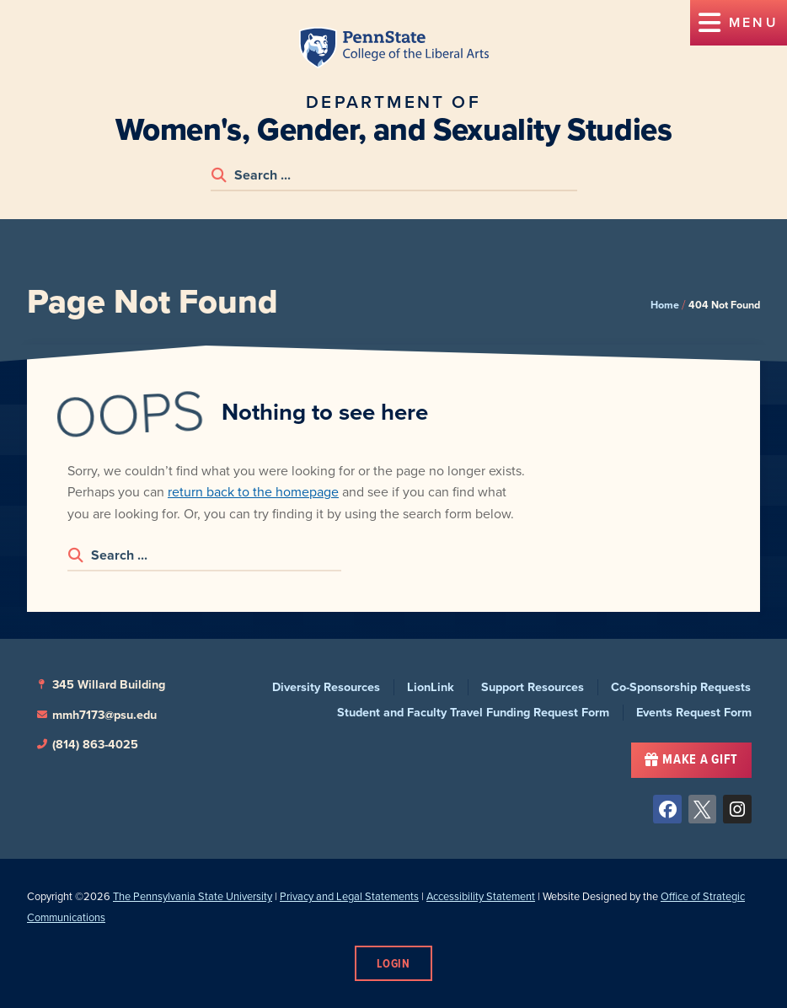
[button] (738, 23)
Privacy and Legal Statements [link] (349, 896)
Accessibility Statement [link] (480, 896)
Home (664, 304)
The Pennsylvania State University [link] (192, 896)
